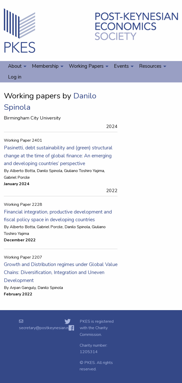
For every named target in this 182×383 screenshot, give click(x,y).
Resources (150, 66)
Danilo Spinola (49, 171)
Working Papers (86, 66)
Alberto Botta (22, 171)
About (15, 66)
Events (121, 66)
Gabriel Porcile (17, 177)
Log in (14, 77)
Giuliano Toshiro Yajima (84, 171)
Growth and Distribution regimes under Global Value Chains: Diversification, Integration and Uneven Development (60, 272)
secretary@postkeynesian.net (45, 328)
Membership (45, 66)
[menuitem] (16, 66)
